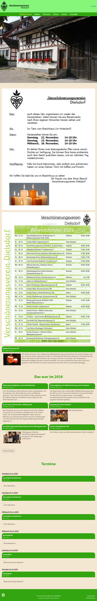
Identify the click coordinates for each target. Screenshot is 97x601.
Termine (46, 14)
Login (93, 6)
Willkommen (26, 14)
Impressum (91, 596)
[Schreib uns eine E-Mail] (3, 595)
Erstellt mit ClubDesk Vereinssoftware (48, 598)
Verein (64, 14)
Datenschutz (90, 598)
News (37, 14)
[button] (48, 482)
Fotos (55, 14)
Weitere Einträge (8, 451)
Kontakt (73, 14)
